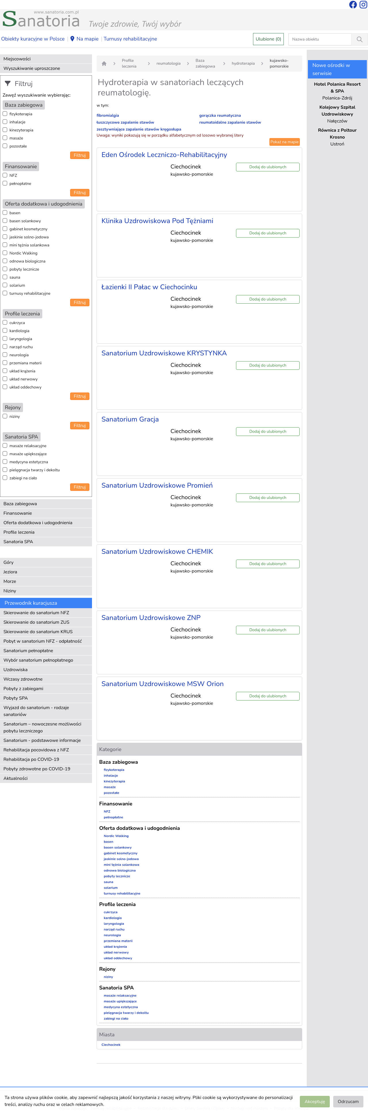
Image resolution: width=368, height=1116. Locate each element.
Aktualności (15, 778)
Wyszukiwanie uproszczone (31, 68)
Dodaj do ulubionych (267, 167)
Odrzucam (348, 1101)
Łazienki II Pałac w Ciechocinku (149, 287)
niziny (14, 416)
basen (14, 213)
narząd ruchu (21, 347)
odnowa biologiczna (27, 261)
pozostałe (18, 146)
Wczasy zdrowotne (23, 679)
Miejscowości (16, 59)
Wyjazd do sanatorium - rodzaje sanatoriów (36, 711)
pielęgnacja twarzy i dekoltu (34, 470)
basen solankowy (25, 221)
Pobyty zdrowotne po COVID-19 (36, 769)
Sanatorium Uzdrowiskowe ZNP (151, 617)
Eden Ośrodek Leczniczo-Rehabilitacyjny (164, 154)
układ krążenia (22, 371)
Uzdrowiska (15, 670)
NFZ (13, 175)
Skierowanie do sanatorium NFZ (36, 613)
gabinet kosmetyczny (28, 229)
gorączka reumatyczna (220, 115)
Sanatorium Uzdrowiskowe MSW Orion (162, 683)
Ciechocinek (110, 1044)
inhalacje (17, 122)
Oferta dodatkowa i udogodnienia (37, 523)
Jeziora (10, 572)
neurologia (19, 355)
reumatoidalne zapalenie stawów (230, 122)
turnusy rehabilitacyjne (29, 293)
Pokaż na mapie (285, 142)
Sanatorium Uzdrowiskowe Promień (157, 485)
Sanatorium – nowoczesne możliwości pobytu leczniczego (42, 727)
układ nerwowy (23, 379)
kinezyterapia (21, 130)
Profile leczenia (18, 532)
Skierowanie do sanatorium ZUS (36, 622)
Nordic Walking (23, 253)
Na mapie (84, 39)
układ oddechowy (25, 387)
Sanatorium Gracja (130, 419)
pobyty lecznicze (24, 269)
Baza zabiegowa (20, 504)
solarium (17, 285)
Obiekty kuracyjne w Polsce (33, 38)
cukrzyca (17, 323)
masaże (16, 138)
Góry (8, 562)
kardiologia (19, 331)
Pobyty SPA (15, 698)
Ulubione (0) (268, 39)
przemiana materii (25, 363)
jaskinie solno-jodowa (29, 237)
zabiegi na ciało (23, 478)
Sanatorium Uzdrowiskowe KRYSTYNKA (164, 353)
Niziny (9, 591)
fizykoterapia (20, 114)
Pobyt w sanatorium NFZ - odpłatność (42, 641)
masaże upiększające (28, 454)
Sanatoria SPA (18, 542)
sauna (14, 277)
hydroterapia (243, 63)
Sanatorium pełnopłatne (28, 651)
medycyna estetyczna (28, 462)
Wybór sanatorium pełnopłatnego (38, 660)
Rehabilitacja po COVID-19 (31, 759)
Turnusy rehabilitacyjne (130, 38)
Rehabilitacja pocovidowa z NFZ (36, 750)
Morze (9, 581)
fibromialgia (108, 115)
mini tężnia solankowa (29, 245)
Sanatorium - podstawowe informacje (42, 740)
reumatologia (168, 63)
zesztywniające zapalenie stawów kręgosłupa (139, 129)
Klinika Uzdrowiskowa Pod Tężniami (157, 220)
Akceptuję (314, 1101)
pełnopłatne (20, 183)
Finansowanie (17, 513)
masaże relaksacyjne (27, 446)
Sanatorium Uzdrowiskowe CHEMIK (157, 551)
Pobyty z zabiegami (23, 689)
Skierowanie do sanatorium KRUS (38, 632)
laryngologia (20, 339)
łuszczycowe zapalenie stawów (125, 122)
